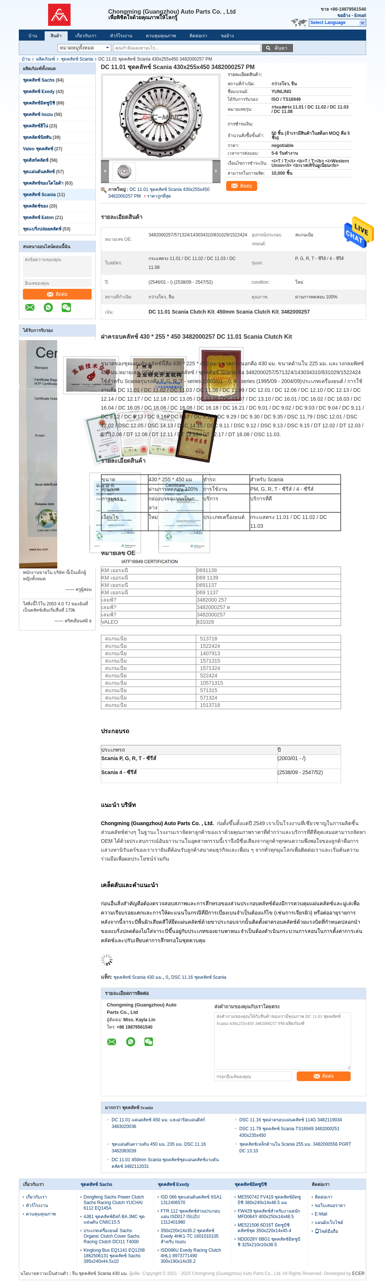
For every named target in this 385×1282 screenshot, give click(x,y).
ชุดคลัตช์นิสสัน (37, 137)
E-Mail (321, 1214)
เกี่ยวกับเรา (85, 35)
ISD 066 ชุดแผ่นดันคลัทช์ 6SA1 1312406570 (191, 1199)
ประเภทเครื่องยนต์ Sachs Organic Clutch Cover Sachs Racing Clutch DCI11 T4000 (111, 1236)
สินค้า (56, 35)
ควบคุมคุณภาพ (161, 35)
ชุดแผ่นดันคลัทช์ (39, 171)
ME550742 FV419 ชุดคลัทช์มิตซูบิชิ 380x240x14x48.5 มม (269, 1199)
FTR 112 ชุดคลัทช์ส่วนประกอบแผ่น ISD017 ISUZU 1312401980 (190, 1217)
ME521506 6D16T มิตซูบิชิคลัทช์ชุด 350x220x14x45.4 (264, 1228)
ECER (358, 1273)
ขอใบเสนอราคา (330, 1205)
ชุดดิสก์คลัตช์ (35, 160)
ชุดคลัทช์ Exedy (39, 91)
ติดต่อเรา (198, 35)
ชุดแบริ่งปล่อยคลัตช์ (42, 229)
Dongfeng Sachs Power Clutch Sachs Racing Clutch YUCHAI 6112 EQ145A (114, 1202)
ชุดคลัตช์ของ (36, 206)
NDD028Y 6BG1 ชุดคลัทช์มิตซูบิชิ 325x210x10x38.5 (269, 1242)
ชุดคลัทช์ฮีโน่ (35, 126)
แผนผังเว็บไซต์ (329, 1222)
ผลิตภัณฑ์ (45, 59)
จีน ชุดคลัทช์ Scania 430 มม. (100, 1273)
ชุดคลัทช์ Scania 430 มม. (138, 977)
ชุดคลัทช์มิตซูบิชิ (39, 103)
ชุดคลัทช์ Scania (77, 59)
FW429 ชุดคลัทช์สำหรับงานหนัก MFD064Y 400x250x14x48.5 (269, 1214)
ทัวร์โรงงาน (121, 35)
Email (360, 15)
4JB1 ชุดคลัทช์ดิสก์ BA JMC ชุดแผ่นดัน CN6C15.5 (114, 1219)
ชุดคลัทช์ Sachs (39, 80)
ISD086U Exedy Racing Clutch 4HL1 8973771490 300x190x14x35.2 (191, 1256)
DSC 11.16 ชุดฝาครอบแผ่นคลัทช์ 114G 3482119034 (290, 1119)
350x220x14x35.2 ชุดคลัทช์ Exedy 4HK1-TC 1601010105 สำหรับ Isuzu (190, 1236)
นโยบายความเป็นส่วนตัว (44, 1273)
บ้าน (32, 35)
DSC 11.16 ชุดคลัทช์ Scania (198, 977)
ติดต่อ (57, 294)
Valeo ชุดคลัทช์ (38, 148)
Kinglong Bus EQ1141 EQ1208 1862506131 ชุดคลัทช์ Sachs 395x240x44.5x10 (114, 1256)
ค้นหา (281, 48)
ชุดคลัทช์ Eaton (38, 217)
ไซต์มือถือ (326, 1231)
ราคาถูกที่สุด (159, 196)
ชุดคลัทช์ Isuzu (38, 114)
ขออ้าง (343, 15)
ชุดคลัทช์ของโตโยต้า (43, 183)
